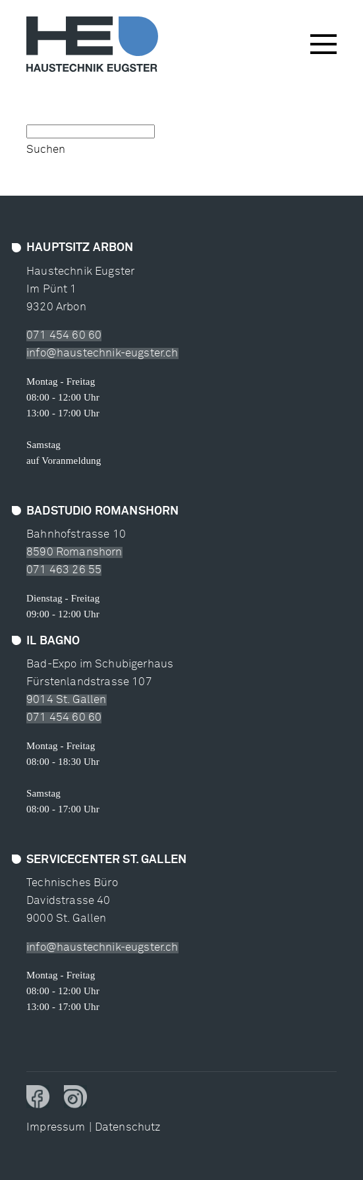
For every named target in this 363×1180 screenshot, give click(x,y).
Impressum (56, 1127)
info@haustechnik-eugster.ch (102, 353)
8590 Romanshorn (74, 552)
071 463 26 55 (63, 570)
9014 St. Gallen (66, 700)
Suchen (45, 149)
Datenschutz (128, 1127)
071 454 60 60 (63, 335)
